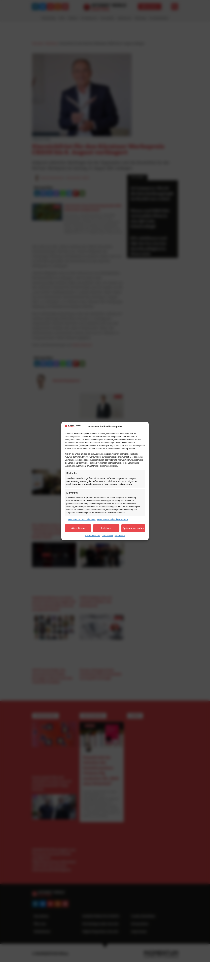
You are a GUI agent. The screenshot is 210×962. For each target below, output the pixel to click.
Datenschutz (107, 535)
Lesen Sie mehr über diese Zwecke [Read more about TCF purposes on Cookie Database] (112, 519)
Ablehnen (106, 528)
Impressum (120, 535)
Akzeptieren (78, 528)
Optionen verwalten (133, 528)
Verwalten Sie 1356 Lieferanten (82, 519)
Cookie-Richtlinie (92, 535)
